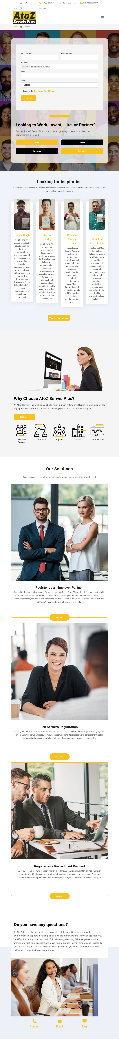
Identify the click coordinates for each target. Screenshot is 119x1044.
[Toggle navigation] (102, 17)
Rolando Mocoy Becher (72, 239)
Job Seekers (59, 757)
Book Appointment (90, 3)
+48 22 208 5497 (48, 3)
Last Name (66, 53)
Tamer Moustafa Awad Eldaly (97, 239)
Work (36, 142)
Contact (42, 8)
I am (23, 81)
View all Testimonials (58, 318)
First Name (26, 53)
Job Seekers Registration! (59, 727)
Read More (24, 417)
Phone (24, 62)
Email (24, 72)
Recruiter (82, 151)
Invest (82, 142)
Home (15, 27)
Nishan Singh (22, 235)
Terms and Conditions (44, 91)
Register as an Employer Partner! (59, 587)
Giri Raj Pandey (47, 237)
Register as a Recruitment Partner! (59, 866)
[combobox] (25, 66)
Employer (37, 151)
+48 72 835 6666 (69, 3)
